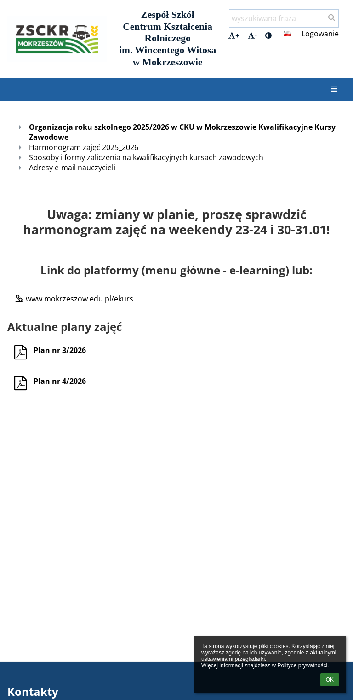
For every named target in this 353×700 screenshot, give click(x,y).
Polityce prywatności (302, 665)
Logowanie (320, 34)
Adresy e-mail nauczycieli (72, 167)
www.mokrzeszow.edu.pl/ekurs (73, 299)
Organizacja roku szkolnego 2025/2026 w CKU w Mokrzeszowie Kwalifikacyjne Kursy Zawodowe (182, 132)
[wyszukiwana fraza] (284, 18)
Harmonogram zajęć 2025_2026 (83, 147)
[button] (287, 33)
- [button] (252, 35)
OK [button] (330, 680)
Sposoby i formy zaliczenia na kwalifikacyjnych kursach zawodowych (146, 157)
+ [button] (233, 35)
